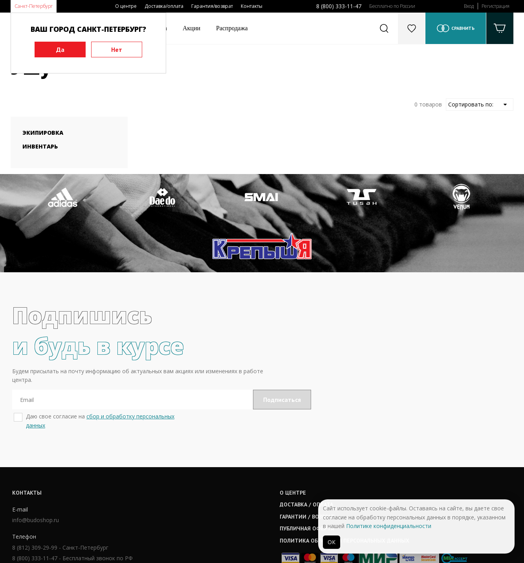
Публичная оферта (239, 483)
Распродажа (232, 28)
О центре (126, 6)
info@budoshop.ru (34, 476)
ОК (331, 542)
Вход (469, 6)
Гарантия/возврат (212, 6)
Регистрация (495, 6)
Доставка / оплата (238, 459)
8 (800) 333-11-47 (338, 6)
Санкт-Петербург (34, 6)
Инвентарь (40, 146)
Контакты (251, 6)
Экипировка (42, 132)
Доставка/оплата (164, 6)
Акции (191, 28)
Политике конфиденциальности (388, 526)
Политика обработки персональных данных (276, 495)
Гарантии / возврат (239, 471)
